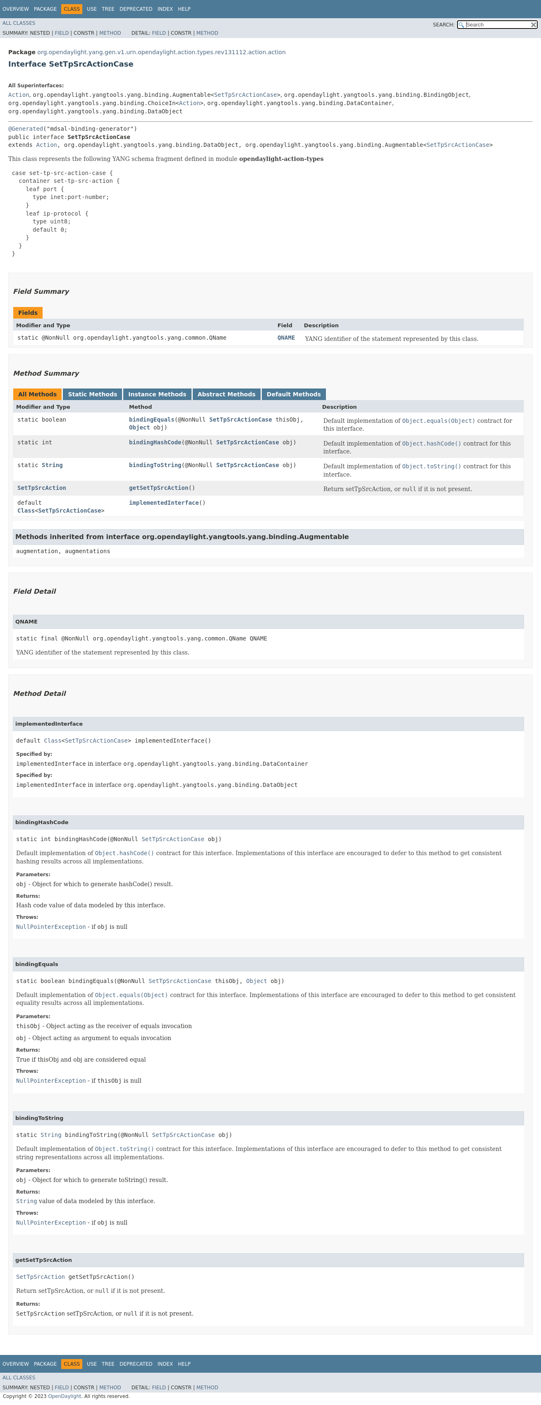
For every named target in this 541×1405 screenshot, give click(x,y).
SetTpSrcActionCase (245, 94)
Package (45, 9)
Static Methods (92, 394)
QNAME (286, 337)
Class (26, 510)
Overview (15, 9)
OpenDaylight (64, 1396)
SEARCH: (444, 25)
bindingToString (155, 465)
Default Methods (294, 394)
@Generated (25, 128)
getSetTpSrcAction (158, 487)
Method (110, 33)
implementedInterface (164, 502)
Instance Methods (157, 394)
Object (139, 427)
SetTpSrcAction (41, 487)
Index (165, 9)
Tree (108, 9)
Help (184, 9)
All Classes (18, 23)
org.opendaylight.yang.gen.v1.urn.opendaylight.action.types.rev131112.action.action (161, 52)
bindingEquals (152, 419)
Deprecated (136, 9)
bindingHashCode (155, 442)
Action (18, 94)
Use (92, 9)
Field (62, 33)
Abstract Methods (227, 394)
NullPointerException (51, 926)
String (52, 465)
